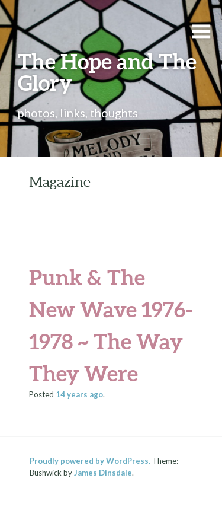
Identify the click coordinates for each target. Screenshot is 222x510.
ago (79, 394)
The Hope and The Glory (107, 71)
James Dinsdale (103, 472)
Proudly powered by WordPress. (90, 461)
